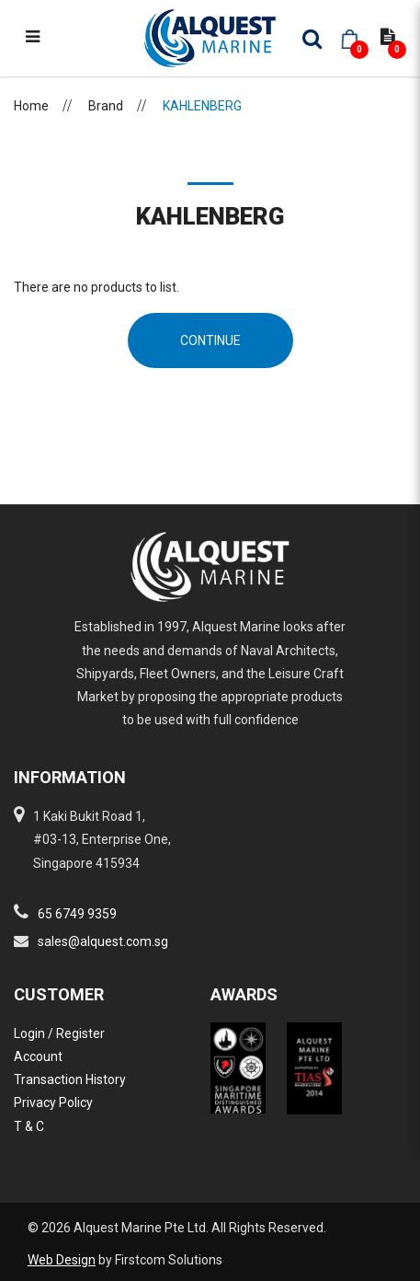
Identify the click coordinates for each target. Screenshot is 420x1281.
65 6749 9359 (77, 913)
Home (31, 105)
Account (38, 1056)
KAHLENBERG (202, 105)
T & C (29, 1126)
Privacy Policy (53, 1102)
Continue (210, 340)
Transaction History (70, 1079)
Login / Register (59, 1033)
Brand (105, 105)
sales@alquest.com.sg (103, 941)
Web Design (62, 1259)
